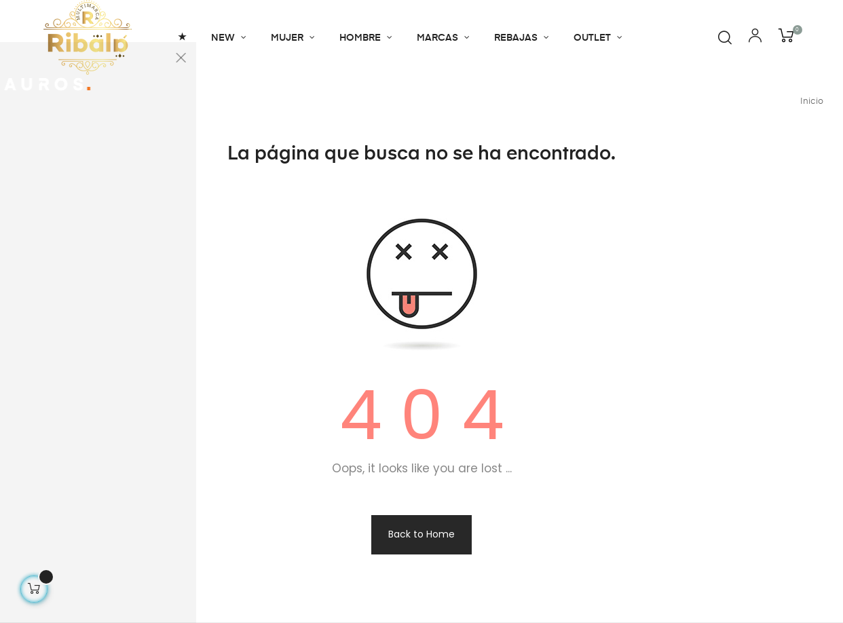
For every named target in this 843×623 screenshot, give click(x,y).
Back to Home (421, 534)
